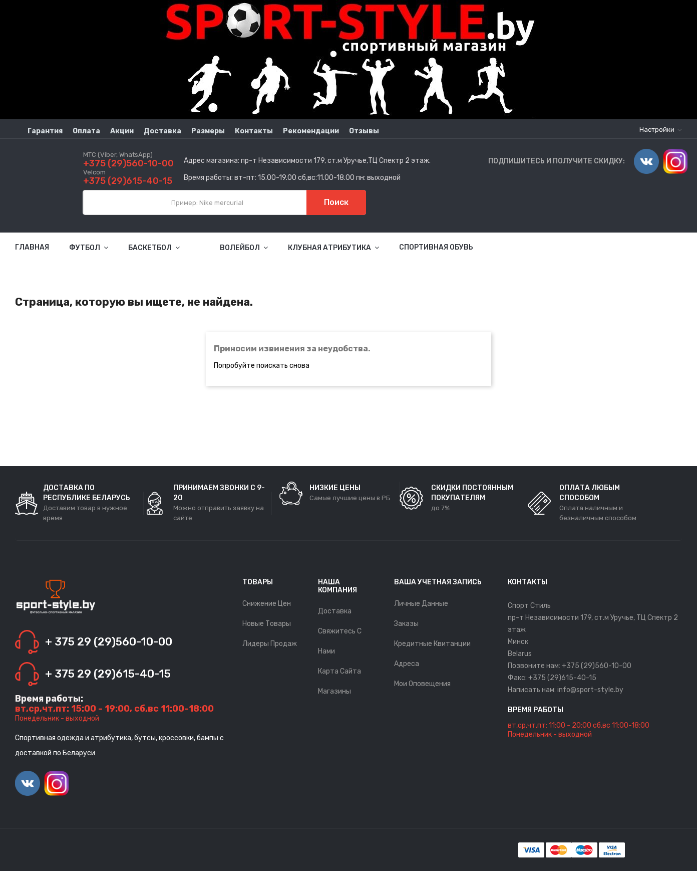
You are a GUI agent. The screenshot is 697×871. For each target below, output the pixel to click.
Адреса (406, 664)
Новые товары (266, 623)
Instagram (675, 161)
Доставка (162, 131)
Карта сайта (339, 671)
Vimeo (646, 161)
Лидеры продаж (269, 643)
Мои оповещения (422, 684)
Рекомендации (311, 131)
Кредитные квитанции (432, 643)
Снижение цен (266, 603)
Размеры (208, 131)
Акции (122, 131)
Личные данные (421, 603)
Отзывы (364, 131)
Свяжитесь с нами (340, 641)
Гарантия (45, 131)
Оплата (86, 131)
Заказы (406, 623)
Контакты (254, 131)
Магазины (334, 691)
